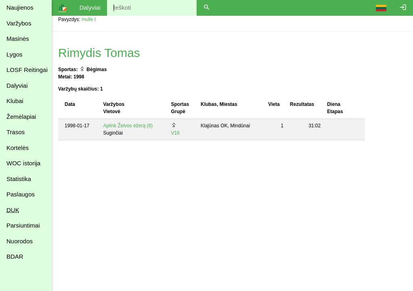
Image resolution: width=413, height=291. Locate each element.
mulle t (89, 19)
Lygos (14, 54)
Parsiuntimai (23, 225)
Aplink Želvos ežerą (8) (128, 126)
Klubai (14, 100)
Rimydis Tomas (99, 52)
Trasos (15, 132)
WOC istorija (23, 163)
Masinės (17, 38)
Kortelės (17, 147)
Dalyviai (17, 85)
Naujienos (20, 7)
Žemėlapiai (21, 116)
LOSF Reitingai (27, 69)
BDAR (14, 256)
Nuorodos (19, 241)
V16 (175, 133)
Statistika (18, 178)
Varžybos (18, 23)
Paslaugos (20, 194)
